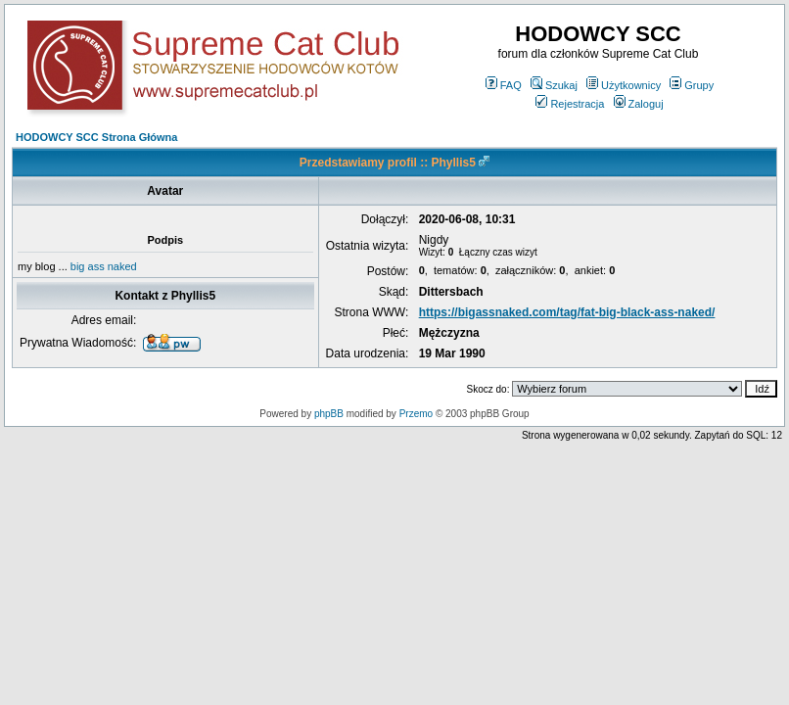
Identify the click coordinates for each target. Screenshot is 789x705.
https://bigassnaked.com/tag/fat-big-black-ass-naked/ (567, 312)
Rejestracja (569, 104)
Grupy (692, 85)
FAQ (504, 85)
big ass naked (103, 266)
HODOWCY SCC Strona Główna (96, 137)
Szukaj (554, 85)
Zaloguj (639, 104)
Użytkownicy (623, 85)
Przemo (416, 413)
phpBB (329, 413)
